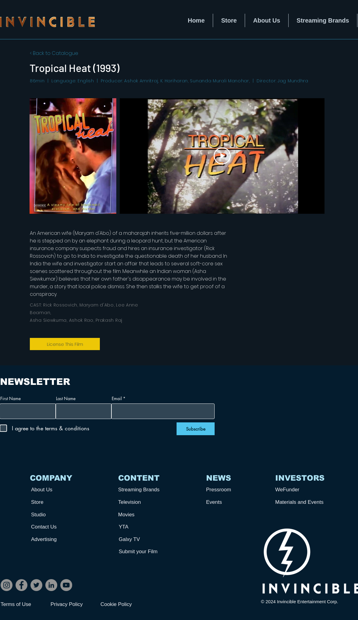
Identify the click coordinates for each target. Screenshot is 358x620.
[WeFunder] (297, 489)
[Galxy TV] (141, 539)
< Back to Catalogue (54, 53)
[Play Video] (222, 155)
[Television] (140, 502)
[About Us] (53, 489)
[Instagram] (6, 585)
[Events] (228, 502)
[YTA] (141, 527)
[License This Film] (65, 344)
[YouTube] (66, 585)
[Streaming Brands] (140, 489)
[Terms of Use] (22, 604)
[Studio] (53, 514)
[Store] (53, 502)
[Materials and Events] (301, 502)
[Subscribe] (196, 428)
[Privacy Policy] (72, 604)
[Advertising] (53, 539)
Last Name (65, 398)
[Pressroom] (228, 489)
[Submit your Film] (141, 551)
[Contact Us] (53, 527)
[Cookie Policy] (122, 604)
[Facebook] (21, 585)
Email (117, 398)
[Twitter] (36, 585)
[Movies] (140, 514)
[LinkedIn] (51, 585)
